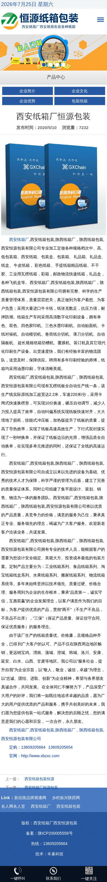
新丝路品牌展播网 (30, 797)
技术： (41, 854)
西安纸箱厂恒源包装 (41, 787)
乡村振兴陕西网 (66, 797)
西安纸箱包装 (68, 806)
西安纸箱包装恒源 (39, 779)
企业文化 (80, 91)
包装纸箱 (80, 101)
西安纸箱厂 (19, 239)
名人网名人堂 (13, 806)
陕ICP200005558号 (55, 833)
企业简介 (27, 91)
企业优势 (27, 101)
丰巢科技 (55, 854)
